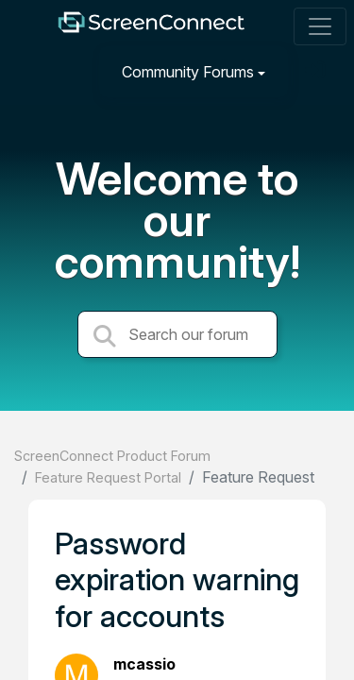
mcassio (144, 663)
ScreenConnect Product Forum (112, 456)
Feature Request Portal (108, 477)
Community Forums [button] (188, 71)
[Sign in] (317, 71)
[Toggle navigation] (320, 26)
